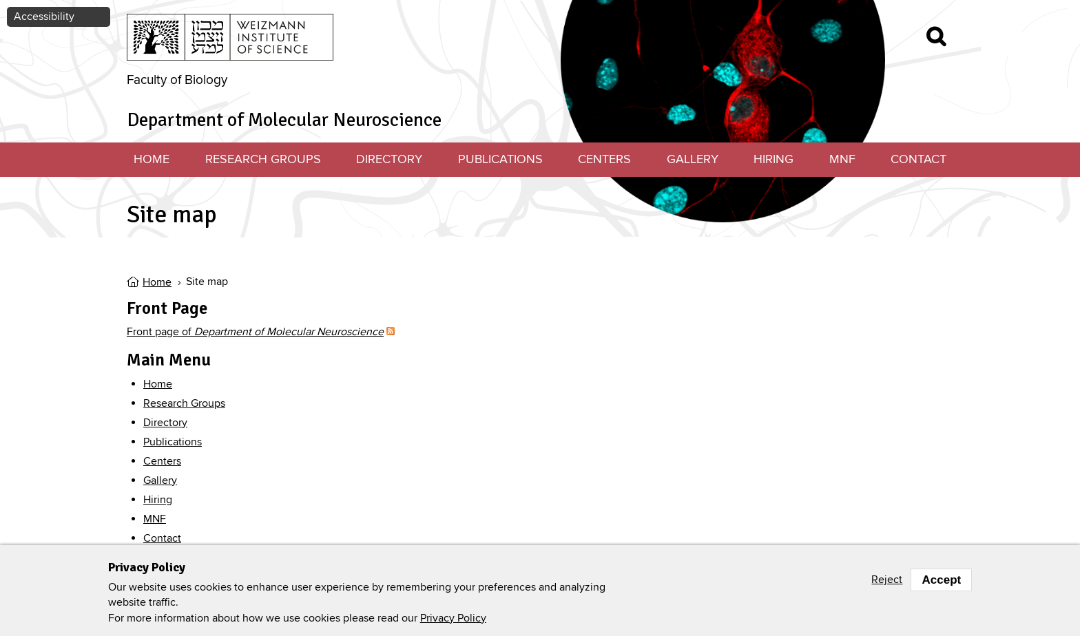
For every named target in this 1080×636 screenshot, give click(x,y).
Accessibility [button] (44, 16)
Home (151, 159)
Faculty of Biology (177, 80)
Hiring (773, 159)
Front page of (255, 332)
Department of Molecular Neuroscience (284, 119)
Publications (500, 159)
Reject (886, 579)
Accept (941, 579)
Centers (604, 159)
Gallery (692, 159)
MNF (842, 159)
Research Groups (263, 159)
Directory (389, 159)
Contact (918, 159)
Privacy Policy (453, 618)
